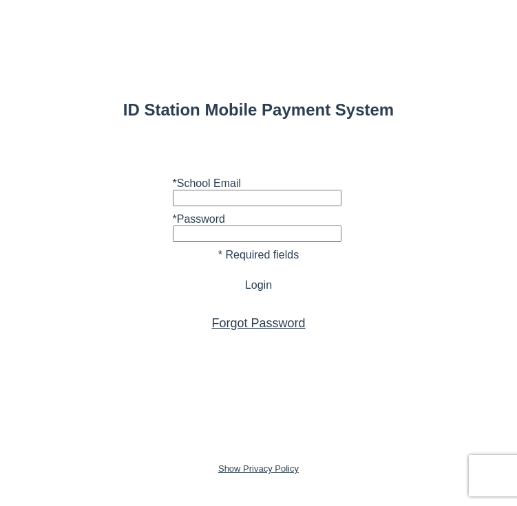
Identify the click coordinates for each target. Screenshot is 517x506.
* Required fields (258, 255)
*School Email (207, 183)
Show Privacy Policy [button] (258, 468)
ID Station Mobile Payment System (258, 109)
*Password (199, 219)
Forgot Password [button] (258, 323)
